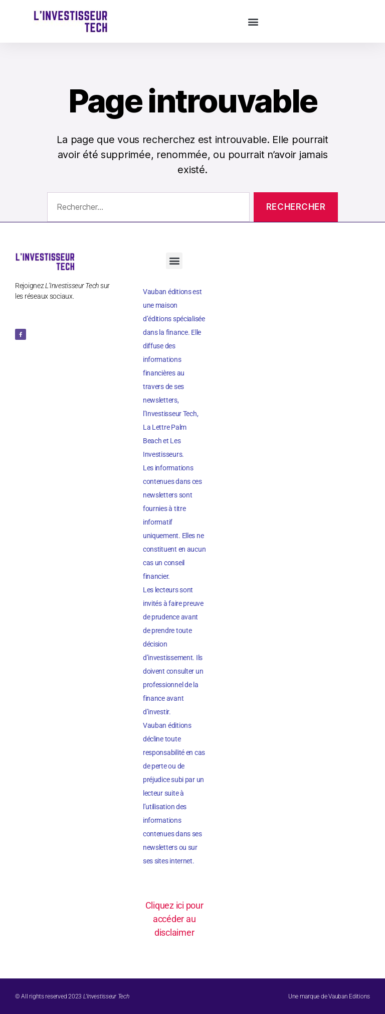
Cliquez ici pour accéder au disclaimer (174, 919)
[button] (253, 21)
